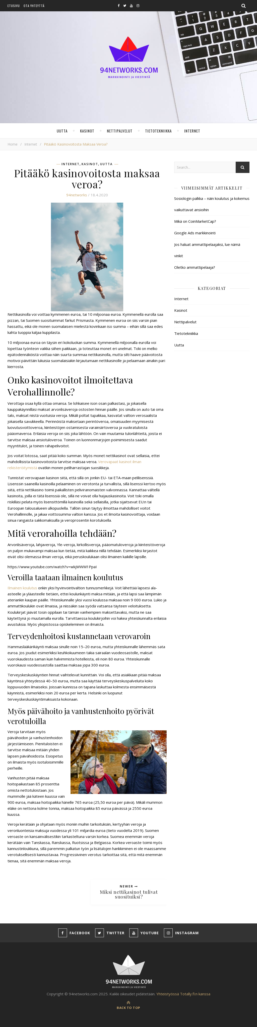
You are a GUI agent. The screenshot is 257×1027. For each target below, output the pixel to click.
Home (13, 144)
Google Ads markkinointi (195, 232)
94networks (76, 194)
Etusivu (14, 6)
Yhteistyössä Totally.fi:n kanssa (183, 993)
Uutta (62, 130)
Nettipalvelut (120, 130)
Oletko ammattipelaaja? (194, 267)
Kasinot (87, 130)
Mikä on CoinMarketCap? (195, 221)
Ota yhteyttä (34, 6)
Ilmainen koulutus (22, 587)
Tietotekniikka (158, 130)
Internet (192, 130)
